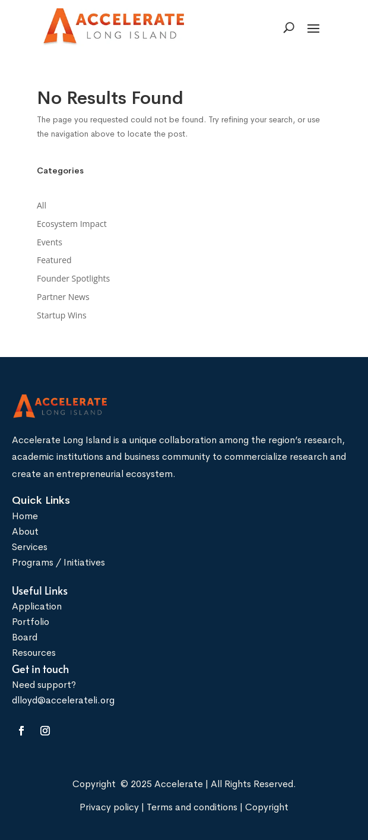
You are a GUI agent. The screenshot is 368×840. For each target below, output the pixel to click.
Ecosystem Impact (72, 223)
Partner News (63, 296)
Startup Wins (62, 315)
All (41, 205)
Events (49, 242)
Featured (54, 260)
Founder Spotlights (73, 278)
